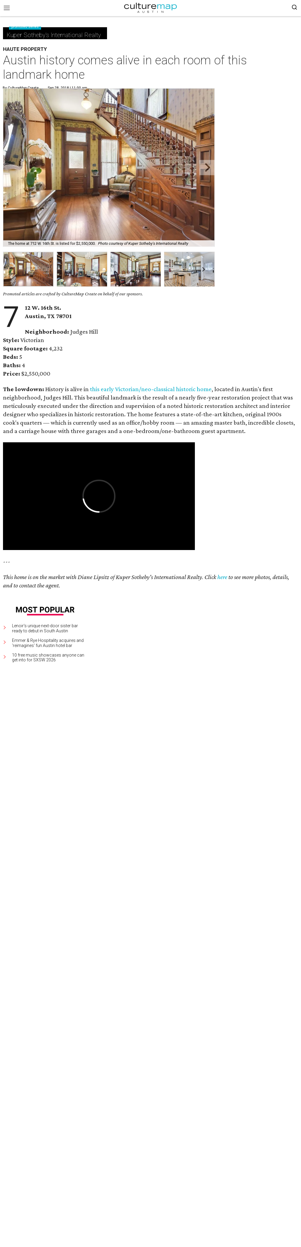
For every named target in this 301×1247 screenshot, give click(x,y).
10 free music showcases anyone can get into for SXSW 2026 (48, 658)
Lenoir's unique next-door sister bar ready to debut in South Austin (45, 628)
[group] (28, 269)
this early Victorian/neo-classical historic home (151, 389)
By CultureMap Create (21, 88)
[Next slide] (207, 167)
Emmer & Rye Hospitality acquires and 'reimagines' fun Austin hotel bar (48, 643)
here (222, 577)
